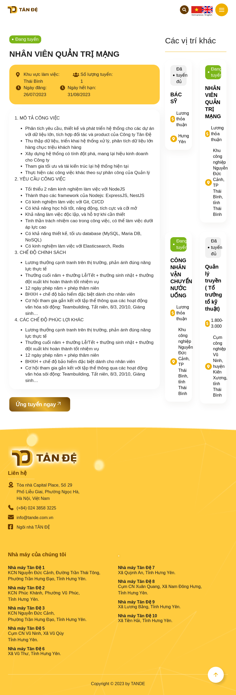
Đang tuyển (27, 39)
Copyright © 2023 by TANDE (118, 683)
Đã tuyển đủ (181, 75)
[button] (184, 9)
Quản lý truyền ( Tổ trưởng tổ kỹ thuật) (213, 288)
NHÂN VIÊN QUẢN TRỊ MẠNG (213, 102)
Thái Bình (33, 81)
